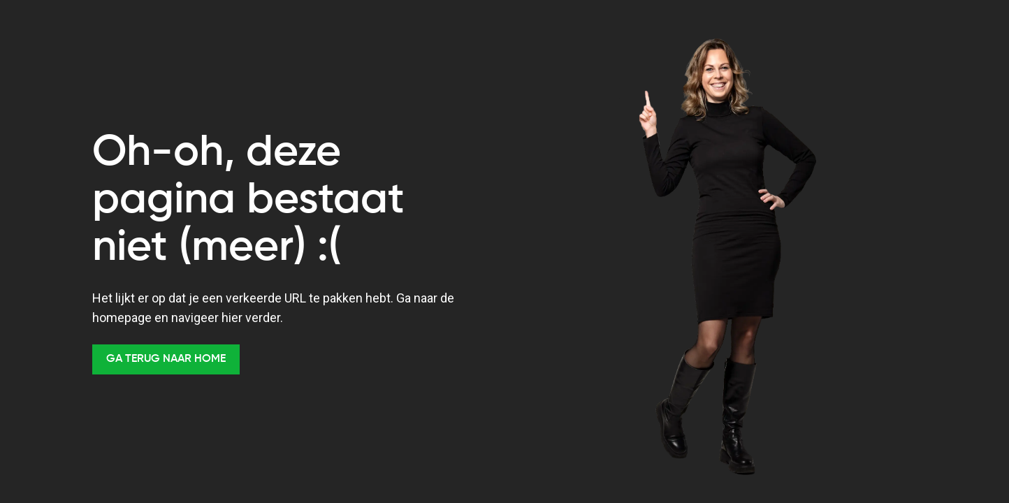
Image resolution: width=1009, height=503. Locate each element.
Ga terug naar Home (166, 359)
